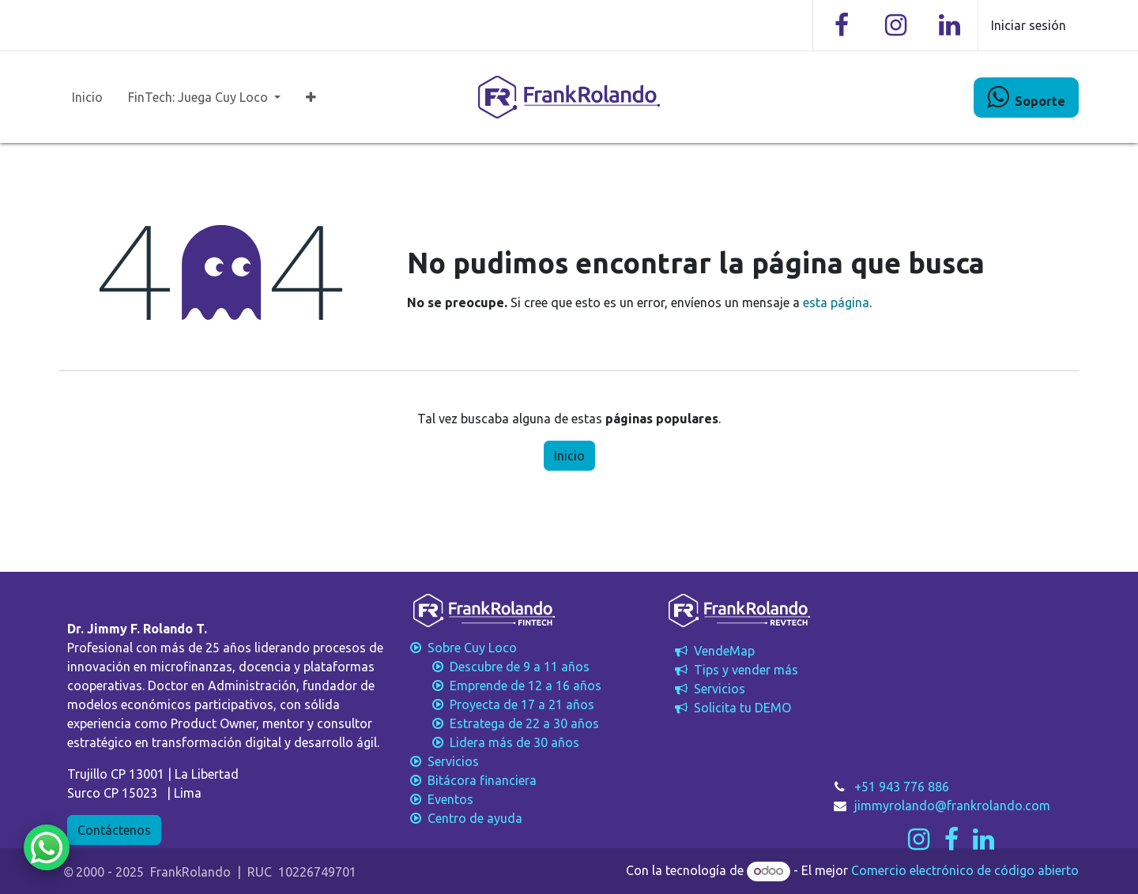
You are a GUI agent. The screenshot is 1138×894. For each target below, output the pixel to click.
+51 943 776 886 (901, 786)
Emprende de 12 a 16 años (504, 685)
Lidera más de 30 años (493, 742)
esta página (836, 302)
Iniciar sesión (1028, 25)
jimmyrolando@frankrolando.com (952, 805)
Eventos (440, 799)
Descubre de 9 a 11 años (498, 666)
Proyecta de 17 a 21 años (500, 704)
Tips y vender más (735, 670)
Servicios (708, 689)
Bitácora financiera (473, 780)
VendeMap (713, 651)
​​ (1026, 97)
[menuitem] (87, 97)
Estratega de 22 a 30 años (503, 723)
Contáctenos (114, 830)
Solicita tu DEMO (731, 708)
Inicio (569, 456)
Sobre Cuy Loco (463, 647)
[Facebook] (841, 25)
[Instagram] (895, 25)
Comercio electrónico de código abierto (965, 870)
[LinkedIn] (949, 25)
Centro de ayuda (464, 818)
